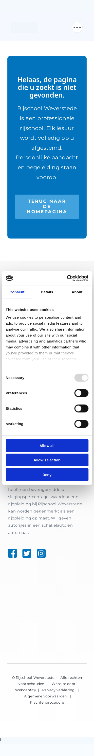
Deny (47, 474)
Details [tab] (47, 292)
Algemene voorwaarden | (48, 696)
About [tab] (77, 292)
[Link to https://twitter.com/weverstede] (23, 553)
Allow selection (47, 460)
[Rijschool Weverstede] (24, 27)
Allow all (47, 445)
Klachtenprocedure (47, 702)
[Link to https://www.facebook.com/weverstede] (10, 553)
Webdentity (25, 690)
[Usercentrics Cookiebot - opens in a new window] (67, 278)
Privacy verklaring (58, 690)
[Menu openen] (77, 27)
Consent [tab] (16, 292)
